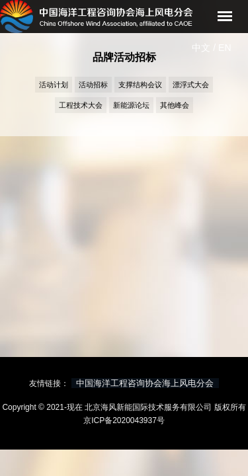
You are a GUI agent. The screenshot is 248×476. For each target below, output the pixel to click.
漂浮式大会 (191, 85)
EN (224, 47)
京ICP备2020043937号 (124, 420)
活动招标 (93, 85)
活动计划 (53, 85)
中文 (201, 47)
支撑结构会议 (140, 85)
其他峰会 (174, 105)
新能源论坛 (131, 105)
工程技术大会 (81, 105)
